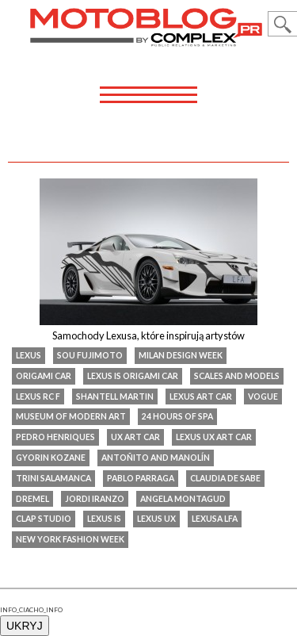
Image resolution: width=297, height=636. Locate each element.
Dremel (32, 499)
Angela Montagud (183, 499)
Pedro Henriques (55, 437)
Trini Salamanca (53, 478)
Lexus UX (156, 518)
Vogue (263, 396)
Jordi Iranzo (94, 499)
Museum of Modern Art (71, 416)
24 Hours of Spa (177, 416)
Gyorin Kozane (51, 457)
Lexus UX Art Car (214, 437)
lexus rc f (38, 396)
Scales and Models (237, 376)
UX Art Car (135, 437)
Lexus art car (200, 396)
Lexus (28, 355)
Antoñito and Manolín (155, 457)
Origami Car (43, 376)
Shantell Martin (115, 396)
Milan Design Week (181, 355)
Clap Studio (43, 518)
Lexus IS (104, 518)
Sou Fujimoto (90, 355)
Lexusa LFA (215, 518)
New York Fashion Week (70, 539)
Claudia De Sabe (225, 478)
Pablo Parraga (140, 478)
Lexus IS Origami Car (132, 376)
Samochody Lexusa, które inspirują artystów (148, 335)
